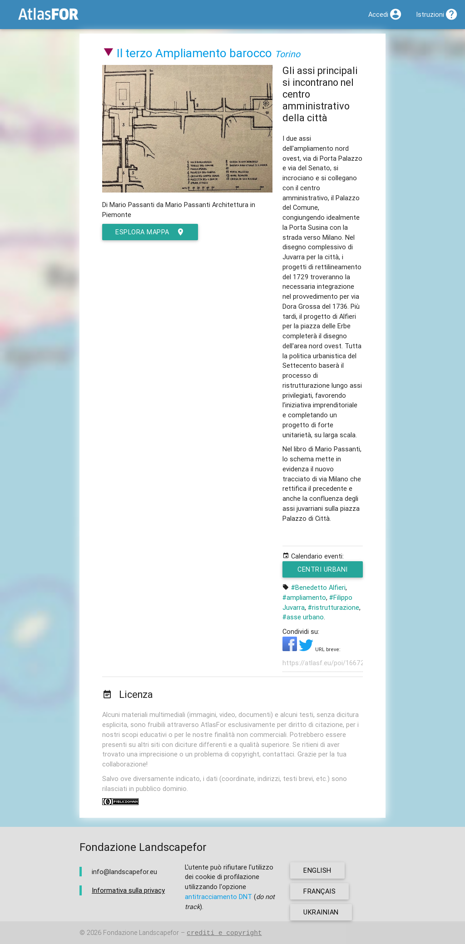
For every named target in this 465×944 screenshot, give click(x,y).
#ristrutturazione (333, 607)
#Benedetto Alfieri (318, 587)
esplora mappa (150, 232)
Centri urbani (323, 571)
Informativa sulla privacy (128, 890)
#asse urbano (303, 617)
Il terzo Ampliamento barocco (194, 53)
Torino (287, 53)
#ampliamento (304, 597)
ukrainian (321, 912)
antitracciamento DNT (218, 896)
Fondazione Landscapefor (141, 933)
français (319, 891)
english (317, 870)
